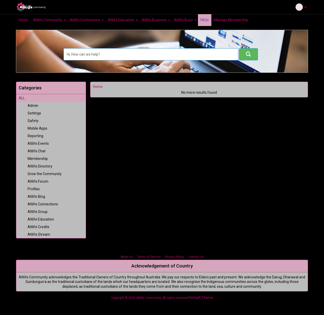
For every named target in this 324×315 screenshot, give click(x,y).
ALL (22, 98)
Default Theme (201, 298)
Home (98, 87)
